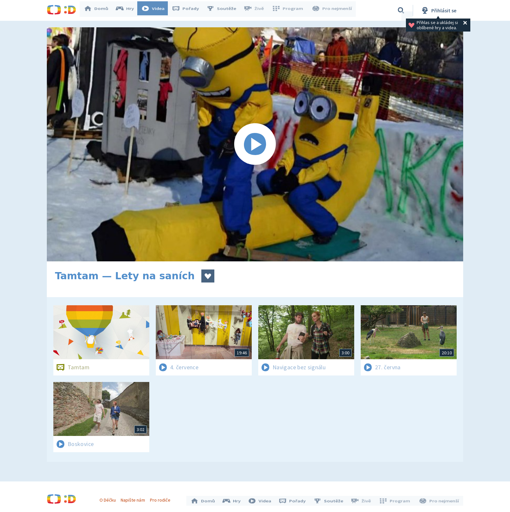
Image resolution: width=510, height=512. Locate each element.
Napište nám (134, 498)
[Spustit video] (255, 144)
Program (289, 10)
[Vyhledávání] (401, 10)
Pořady (189, 10)
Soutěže (224, 10)
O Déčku (109, 498)
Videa (156, 10)
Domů (99, 10)
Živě (256, 10)
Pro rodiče (162, 498)
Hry (128, 10)
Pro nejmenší (332, 10)
